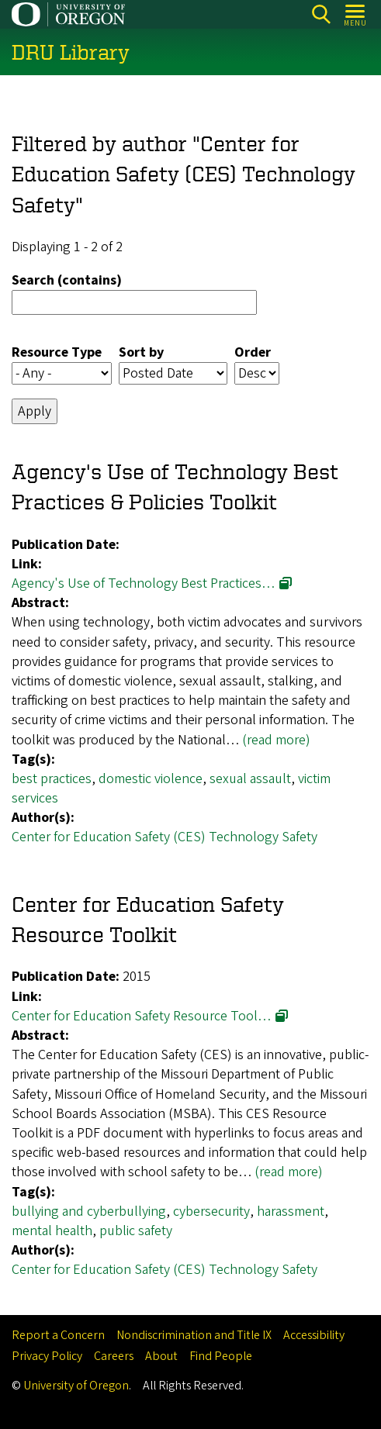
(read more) (276, 740)
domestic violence (151, 779)
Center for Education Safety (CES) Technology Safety (164, 837)
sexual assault (250, 779)
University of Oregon (76, 1385)
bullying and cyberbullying (89, 1211)
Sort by (141, 352)
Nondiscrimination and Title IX (194, 1335)
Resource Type (57, 352)
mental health (52, 1231)
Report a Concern (58, 1335)
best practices (52, 779)
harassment (290, 1211)
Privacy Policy (47, 1356)
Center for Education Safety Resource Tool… (141, 1016)
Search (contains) (67, 281)
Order (252, 352)
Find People (220, 1356)
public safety (135, 1231)
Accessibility (314, 1335)
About (161, 1356)
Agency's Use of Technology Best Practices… (143, 583)
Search (321, 14)
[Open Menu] (355, 14)
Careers (113, 1356)
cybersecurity (211, 1211)
